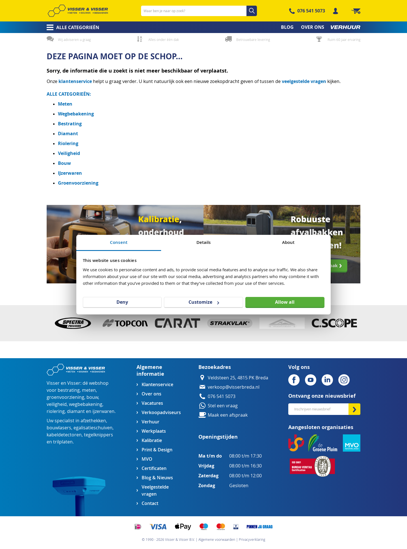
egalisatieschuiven (92, 428)
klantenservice (76, 81)
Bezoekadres (214, 367)
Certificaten (154, 468)
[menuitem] (71, 27)
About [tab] (288, 242)
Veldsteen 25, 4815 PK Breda (238, 378)
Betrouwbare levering (253, 39)
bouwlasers (59, 428)
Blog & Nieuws (157, 478)
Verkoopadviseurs (161, 412)
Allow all (285, 302)
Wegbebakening (76, 114)
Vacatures (152, 403)
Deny (122, 302)
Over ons (151, 394)
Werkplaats (154, 431)
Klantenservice (157, 385)
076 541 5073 (311, 11)
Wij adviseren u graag (74, 39)
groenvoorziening (65, 397)
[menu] (203, 27)
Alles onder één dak (163, 39)
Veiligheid (69, 153)
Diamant (68, 133)
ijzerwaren (103, 411)
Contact (150, 503)
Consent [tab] (118, 242)
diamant (76, 411)
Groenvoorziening (78, 183)
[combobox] (199, 11)
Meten (65, 104)
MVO (147, 459)
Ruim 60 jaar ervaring (344, 39)
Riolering (68, 143)
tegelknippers (98, 435)
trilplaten (63, 442)
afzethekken (93, 421)
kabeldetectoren (64, 435)
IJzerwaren (70, 173)
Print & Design (157, 450)
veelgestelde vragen (304, 81)
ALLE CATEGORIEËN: (69, 94)
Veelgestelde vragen (155, 490)
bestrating (69, 390)
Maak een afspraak (228, 415)
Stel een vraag (223, 406)
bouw (92, 397)
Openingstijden (218, 436)
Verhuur (150, 422)
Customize (204, 302)
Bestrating (70, 124)
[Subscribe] (354, 409)
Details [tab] (203, 242)
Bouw (64, 163)
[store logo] (78, 11)
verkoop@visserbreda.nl (233, 387)
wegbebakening (85, 404)
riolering (56, 411)
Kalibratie (152, 440)
